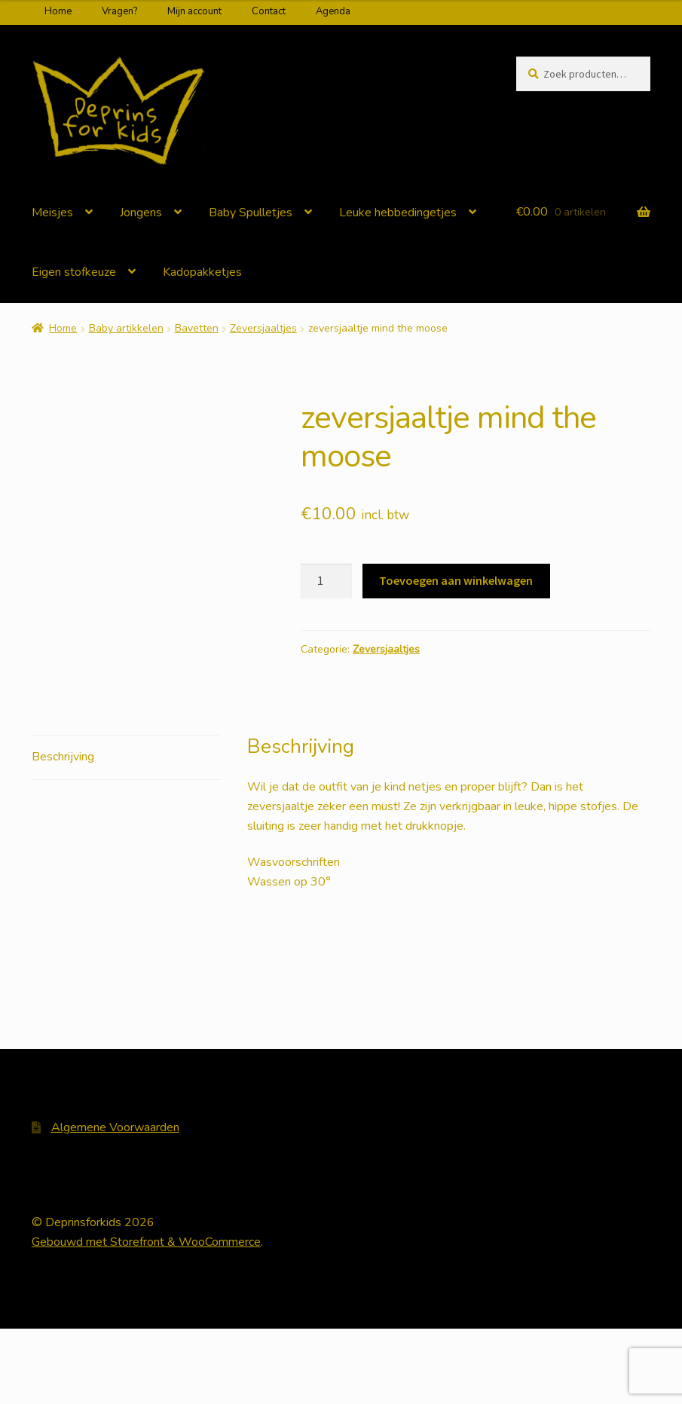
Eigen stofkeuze (74, 272)
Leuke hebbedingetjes (398, 212)
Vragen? (119, 11)
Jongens (141, 212)
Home (58, 11)
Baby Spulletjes (250, 212)
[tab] (126, 832)
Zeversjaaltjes (263, 328)
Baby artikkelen (126, 328)
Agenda (333, 11)
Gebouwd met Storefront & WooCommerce (146, 1317)
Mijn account (194, 11)
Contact (269, 11)
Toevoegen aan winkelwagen (456, 580)
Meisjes (52, 212)
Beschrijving (63, 831)
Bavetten (197, 328)
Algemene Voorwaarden (115, 1202)
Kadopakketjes (202, 272)
